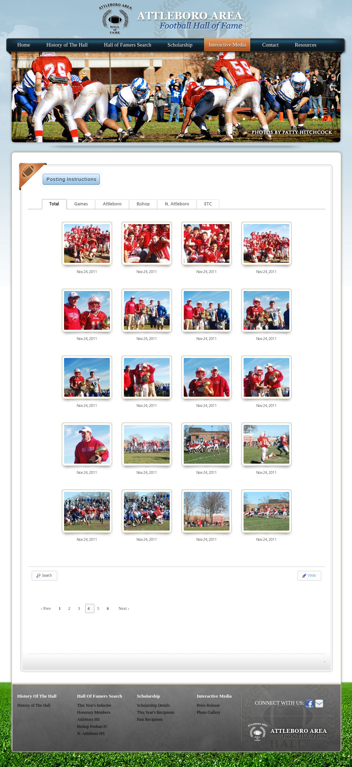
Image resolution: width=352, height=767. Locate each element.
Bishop (143, 204)
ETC (208, 204)
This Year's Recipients (156, 712)
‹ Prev (46, 608)
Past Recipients (150, 719)
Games (81, 204)
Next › (124, 608)
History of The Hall (33, 705)
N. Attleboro (177, 204)
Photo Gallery (208, 712)
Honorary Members (93, 712)
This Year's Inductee (94, 705)
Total (54, 204)
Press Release (208, 705)
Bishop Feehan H (91, 726)
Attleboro (112, 204)
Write (308, 576)
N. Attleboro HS (91, 733)
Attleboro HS (88, 719)
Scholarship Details (153, 705)
